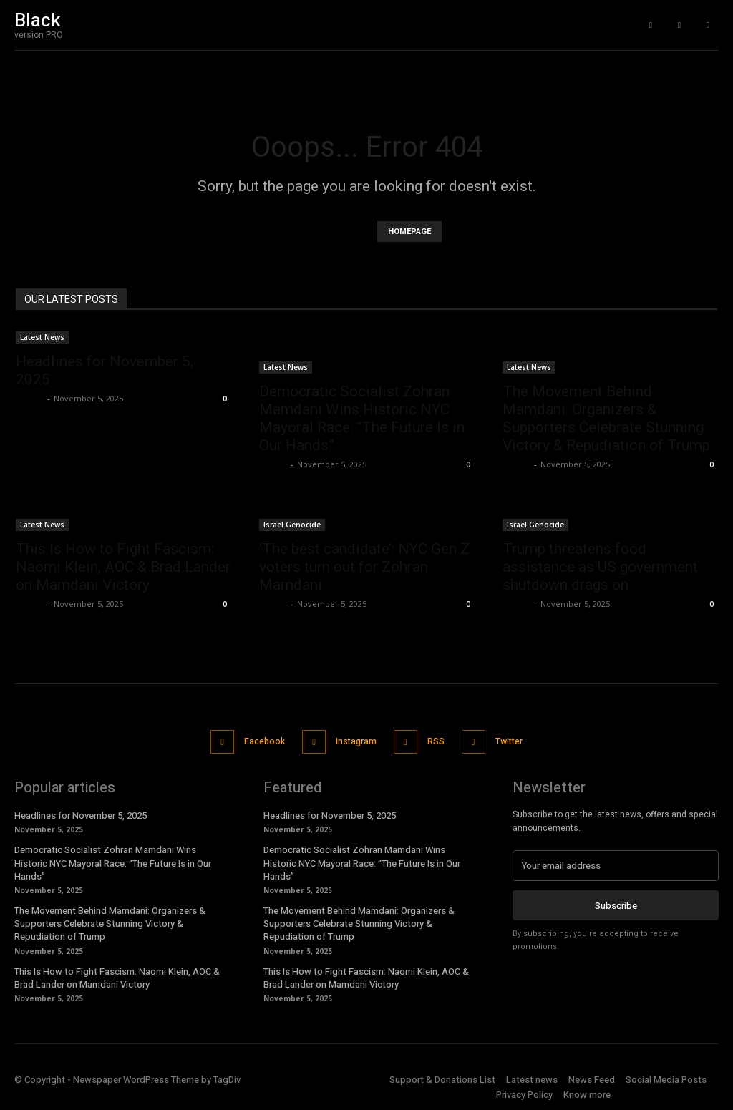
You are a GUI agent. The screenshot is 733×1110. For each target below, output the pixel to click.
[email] (616, 862)
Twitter (515, 739)
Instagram (354, 739)
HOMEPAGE (409, 231)
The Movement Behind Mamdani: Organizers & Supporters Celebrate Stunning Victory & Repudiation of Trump (606, 418)
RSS (438, 739)
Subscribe (616, 900)
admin (30, 398)
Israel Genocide (292, 525)
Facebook (257, 739)
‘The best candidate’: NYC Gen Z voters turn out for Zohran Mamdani (364, 566)
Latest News (42, 337)
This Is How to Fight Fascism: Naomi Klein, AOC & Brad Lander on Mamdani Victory (123, 566)
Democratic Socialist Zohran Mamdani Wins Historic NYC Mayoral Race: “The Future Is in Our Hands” (362, 418)
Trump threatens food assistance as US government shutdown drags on (600, 566)
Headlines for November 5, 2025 (80, 812)
